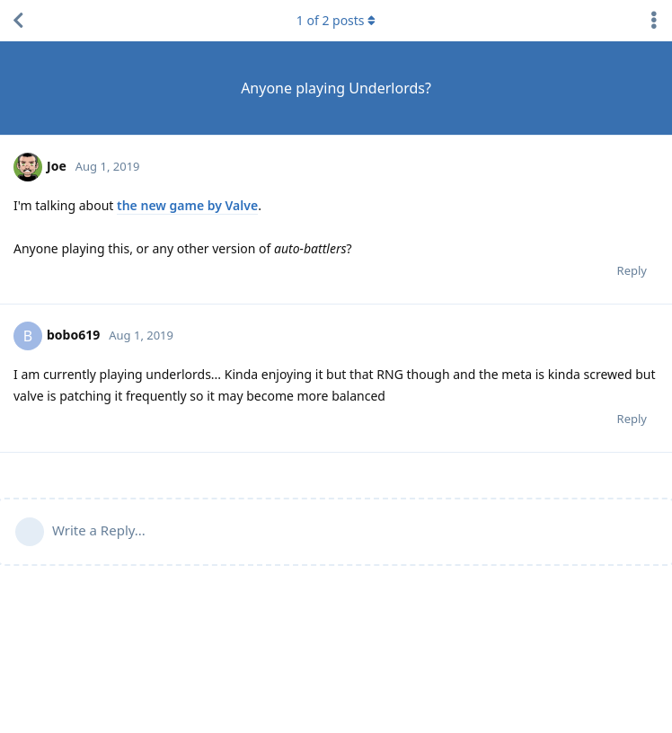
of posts (336, 20)
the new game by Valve (187, 205)
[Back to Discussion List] (18, 20)
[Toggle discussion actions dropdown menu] (654, 20)
